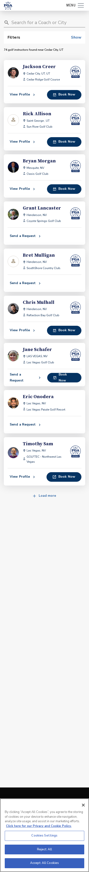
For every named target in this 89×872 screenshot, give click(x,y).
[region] (44, 835)
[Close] (83, 805)
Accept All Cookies (44, 863)
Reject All (44, 849)
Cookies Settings (44, 835)
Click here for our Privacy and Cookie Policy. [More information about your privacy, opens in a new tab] (38, 826)
